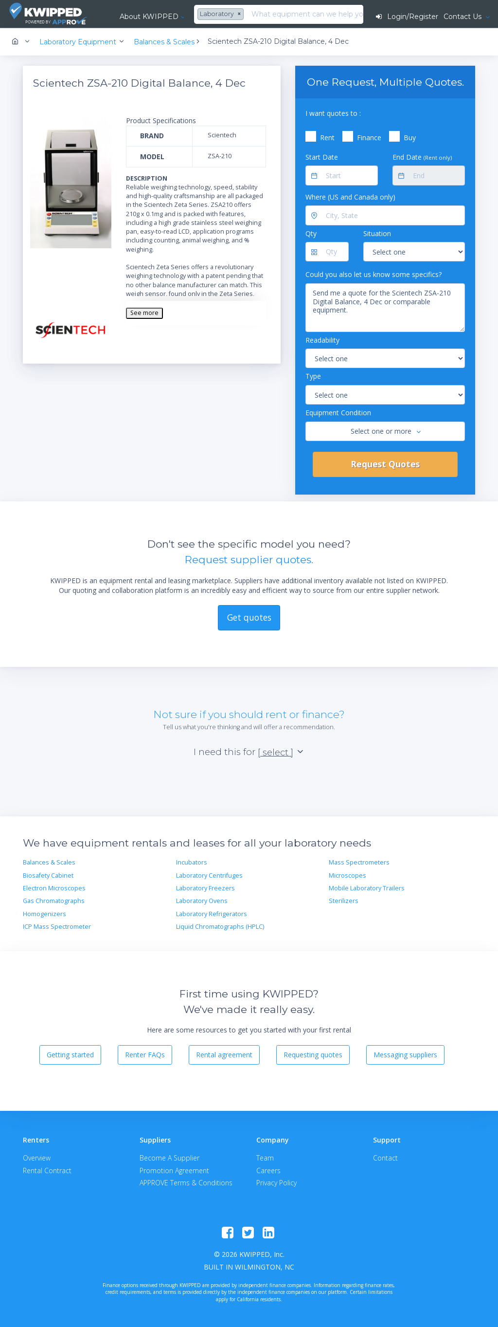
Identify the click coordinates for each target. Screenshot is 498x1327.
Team (265, 1157)
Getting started (70, 1054)
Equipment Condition (338, 412)
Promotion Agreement (174, 1170)
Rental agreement (224, 1054)
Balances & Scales (49, 862)
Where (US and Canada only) (350, 197)
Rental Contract (47, 1170)
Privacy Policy (276, 1182)
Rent (327, 137)
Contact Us (463, 16)
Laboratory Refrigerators (211, 914)
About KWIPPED (149, 16)
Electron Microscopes (54, 888)
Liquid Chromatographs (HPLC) (220, 926)
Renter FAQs (145, 1054)
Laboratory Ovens (202, 901)
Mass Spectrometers (359, 862)
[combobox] (221, 14)
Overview (37, 1157)
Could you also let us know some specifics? (373, 274)
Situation (377, 233)
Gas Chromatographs (54, 901)
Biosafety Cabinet (48, 875)
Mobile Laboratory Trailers (367, 888)
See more (144, 313)
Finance (369, 137)
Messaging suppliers (405, 1054)
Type (313, 376)
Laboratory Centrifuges (209, 875)
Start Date (321, 157)
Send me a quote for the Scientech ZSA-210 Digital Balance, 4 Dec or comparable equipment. (385, 307)
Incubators (191, 862)
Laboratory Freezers (205, 888)
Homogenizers (44, 914)
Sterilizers (343, 901)
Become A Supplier (169, 1157)
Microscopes (347, 875)
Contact (385, 1157)
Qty (311, 233)
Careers (268, 1170)
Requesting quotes (313, 1054)
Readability (322, 340)
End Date (422, 157)
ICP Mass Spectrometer (57, 926)
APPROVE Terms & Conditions (186, 1182)
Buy (410, 137)
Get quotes (249, 617)
